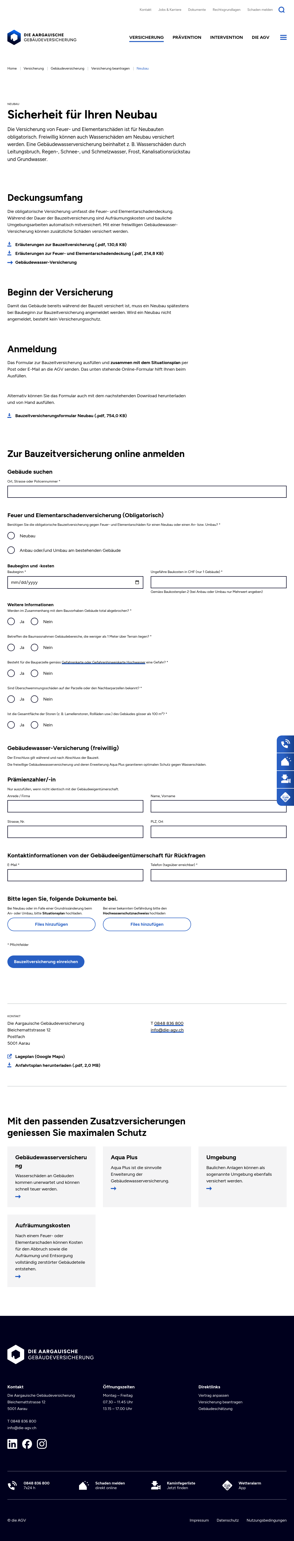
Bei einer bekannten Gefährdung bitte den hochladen (135, 910)
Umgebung (221, 1157)
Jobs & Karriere (169, 10)
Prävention (187, 37)
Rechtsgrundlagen (227, 10)
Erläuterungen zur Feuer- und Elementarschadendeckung (89, 253)
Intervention (226, 37)
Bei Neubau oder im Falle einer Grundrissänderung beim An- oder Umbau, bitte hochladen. (49, 910)
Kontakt (145, 10)
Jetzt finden (181, 1485)
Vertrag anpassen (213, 1395)
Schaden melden (260, 10)
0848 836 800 (168, 1023)
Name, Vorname (163, 796)
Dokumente (197, 10)
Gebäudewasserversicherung (51, 1161)
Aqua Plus (124, 1157)
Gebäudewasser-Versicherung (46, 262)
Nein (47, 621)
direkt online (110, 1485)
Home (12, 68)
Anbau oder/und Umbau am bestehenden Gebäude (70, 550)
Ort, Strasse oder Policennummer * (33, 481)
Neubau (27, 536)
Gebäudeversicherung (67, 68)
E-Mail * (13, 865)
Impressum (199, 1520)
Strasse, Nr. (16, 821)
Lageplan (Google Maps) (40, 1056)
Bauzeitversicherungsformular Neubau (71, 415)
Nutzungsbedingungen (266, 1520)
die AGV (260, 37)
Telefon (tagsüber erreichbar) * (174, 865)
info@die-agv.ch (167, 1030)
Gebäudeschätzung (215, 1408)
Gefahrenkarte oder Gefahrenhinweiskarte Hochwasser (104, 662)
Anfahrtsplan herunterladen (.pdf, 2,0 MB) (57, 1065)
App (250, 1485)
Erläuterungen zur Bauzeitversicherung (71, 244)
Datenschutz (228, 1520)
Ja (22, 621)
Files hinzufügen (51, 924)
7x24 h (36, 1485)
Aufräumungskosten (42, 1225)
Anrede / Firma (18, 796)
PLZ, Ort (157, 821)
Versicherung (146, 37)
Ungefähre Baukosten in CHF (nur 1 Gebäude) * (187, 572)
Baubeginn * (16, 572)
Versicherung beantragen (110, 68)
